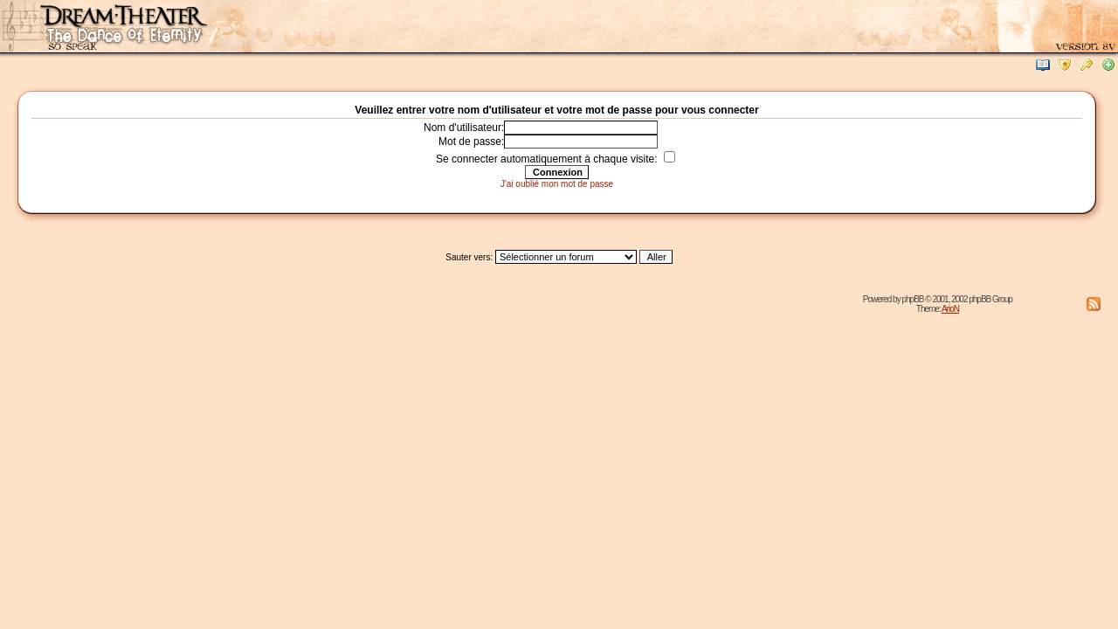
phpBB (912, 299)
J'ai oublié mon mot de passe (556, 184)
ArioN (950, 309)
